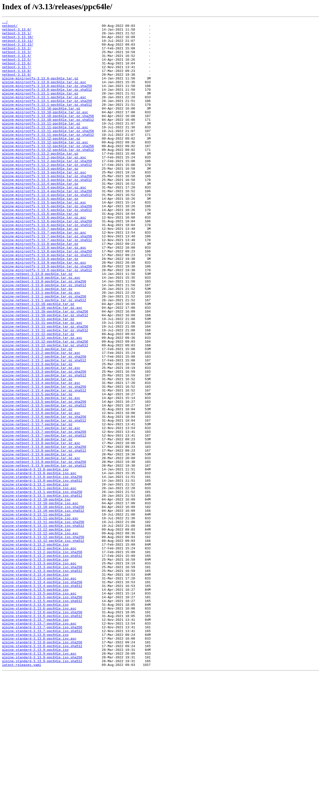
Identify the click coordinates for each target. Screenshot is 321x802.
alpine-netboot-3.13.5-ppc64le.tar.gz (37, 469)
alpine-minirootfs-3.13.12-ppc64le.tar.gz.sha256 (48, 171)
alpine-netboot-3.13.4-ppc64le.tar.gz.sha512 (44, 464)
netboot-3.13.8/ (16, 81)
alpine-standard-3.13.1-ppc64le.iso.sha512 (42, 591)
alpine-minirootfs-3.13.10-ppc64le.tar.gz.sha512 (48, 140)
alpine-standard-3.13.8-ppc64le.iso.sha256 (42, 767)
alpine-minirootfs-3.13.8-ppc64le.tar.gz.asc (44, 293)
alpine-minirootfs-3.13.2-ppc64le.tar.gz (40, 180)
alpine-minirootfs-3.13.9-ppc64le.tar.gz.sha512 (47, 320)
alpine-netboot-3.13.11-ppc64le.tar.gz (38, 379)
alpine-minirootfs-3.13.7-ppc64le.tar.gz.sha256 (47, 279)
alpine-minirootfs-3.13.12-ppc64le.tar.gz (41, 162)
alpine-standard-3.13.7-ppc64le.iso (35, 740)
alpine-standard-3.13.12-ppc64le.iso (36, 631)
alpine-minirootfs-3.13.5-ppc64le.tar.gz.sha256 (47, 243)
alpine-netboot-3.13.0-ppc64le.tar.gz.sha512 (44, 338)
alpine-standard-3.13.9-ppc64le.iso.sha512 (42, 789)
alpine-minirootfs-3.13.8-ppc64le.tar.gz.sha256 (47, 297)
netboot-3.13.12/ (17, 49)
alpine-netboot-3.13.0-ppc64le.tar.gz (37, 325)
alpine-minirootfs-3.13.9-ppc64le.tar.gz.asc (44, 311)
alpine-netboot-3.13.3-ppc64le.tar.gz (37, 433)
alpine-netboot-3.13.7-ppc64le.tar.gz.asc (41, 510)
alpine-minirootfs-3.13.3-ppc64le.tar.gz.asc (44, 203)
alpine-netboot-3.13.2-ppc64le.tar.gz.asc (41, 419)
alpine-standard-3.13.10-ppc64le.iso (36, 595)
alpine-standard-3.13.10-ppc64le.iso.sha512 (43, 609)
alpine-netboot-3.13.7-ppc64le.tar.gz (37, 505)
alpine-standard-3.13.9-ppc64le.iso (35, 776)
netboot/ (10, 27)
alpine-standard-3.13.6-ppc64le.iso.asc (39, 726)
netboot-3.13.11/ (17, 45)
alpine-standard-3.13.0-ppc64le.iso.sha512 (42, 573)
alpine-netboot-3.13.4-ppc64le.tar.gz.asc (41, 455)
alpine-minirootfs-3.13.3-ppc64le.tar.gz (40, 198)
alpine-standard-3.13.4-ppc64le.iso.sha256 (42, 694)
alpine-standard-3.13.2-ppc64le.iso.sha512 (42, 663)
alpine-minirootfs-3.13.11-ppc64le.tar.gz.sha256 (48, 153)
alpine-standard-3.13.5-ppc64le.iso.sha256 (42, 713)
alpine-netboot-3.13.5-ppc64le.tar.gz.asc (41, 473)
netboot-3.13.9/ (16, 85)
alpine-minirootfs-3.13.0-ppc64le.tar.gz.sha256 (47, 99)
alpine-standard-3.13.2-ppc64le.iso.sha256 (42, 658)
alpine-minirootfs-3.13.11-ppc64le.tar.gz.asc (45, 149)
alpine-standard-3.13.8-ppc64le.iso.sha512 (42, 771)
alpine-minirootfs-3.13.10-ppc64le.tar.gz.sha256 (48, 135)
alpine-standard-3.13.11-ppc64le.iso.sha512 (43, 627)
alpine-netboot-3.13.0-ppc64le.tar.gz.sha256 (44, 334)
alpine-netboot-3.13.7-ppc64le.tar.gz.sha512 (44, 519)
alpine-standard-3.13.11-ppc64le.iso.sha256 (43, 622)
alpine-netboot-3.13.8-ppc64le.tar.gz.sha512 (44, 537)
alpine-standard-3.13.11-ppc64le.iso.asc (40, 618)
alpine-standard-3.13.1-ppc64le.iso (35, 577)
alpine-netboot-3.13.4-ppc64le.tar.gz (37, 451)
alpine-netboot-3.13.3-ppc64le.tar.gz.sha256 (44, 442)
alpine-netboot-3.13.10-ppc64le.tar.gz (38, 361)
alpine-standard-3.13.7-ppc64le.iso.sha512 (42, 753)
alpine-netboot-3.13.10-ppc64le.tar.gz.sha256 (45, 370)
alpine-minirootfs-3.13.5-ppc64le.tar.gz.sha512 (47, 248)
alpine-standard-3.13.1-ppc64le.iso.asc (39, 582)
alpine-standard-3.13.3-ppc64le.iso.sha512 (42, 681)
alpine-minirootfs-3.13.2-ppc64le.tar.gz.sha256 (47, 189)
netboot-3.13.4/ (16, 63)
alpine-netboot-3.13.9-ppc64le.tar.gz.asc (41, 546)
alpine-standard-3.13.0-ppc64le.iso (35, 559)
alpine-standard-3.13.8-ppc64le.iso (35, 758)
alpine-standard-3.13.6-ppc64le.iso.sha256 (42, 731)
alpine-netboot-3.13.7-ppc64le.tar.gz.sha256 (44, 514)
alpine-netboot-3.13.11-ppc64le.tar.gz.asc (42, 383)
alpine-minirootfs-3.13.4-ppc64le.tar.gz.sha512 (47, 230)
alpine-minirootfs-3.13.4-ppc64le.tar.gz (40, 216)
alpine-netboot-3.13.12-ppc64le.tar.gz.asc (42, 401)
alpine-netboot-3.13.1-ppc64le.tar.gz (37, 343)
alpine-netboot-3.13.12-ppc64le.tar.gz (38, 397)
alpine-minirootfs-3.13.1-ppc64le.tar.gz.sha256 (47, 117)
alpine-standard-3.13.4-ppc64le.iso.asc (39, 690)
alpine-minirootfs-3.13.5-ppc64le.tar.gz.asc (44, 239)
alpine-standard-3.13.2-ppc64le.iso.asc (39, 654)
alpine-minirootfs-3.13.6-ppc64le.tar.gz (40, 252)
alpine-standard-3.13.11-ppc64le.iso (36, 613)
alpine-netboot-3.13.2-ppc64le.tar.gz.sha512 (44, 428)
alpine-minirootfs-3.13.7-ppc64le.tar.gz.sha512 (47, 284)
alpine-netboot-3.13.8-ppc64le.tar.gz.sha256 (44, 532)
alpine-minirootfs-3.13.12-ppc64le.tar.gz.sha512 (48, 176)
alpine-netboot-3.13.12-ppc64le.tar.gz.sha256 (45, 406)
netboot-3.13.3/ (16, 58)
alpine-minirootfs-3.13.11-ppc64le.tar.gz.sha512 (48, 158)
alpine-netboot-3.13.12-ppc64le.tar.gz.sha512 (45, 410)
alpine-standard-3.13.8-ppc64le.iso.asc (39, 762)
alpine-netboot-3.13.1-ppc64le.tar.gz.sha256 (44, 352)
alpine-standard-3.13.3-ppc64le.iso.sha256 (42, 676)
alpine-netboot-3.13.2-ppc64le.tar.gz (37, 415)
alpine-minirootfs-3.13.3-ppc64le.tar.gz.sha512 (47, 212)
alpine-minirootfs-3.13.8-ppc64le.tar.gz (40, 288)
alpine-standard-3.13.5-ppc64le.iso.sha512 (42, 717)
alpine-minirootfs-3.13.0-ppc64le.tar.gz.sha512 (47, 104)
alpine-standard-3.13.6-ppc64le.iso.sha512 (42, 735)
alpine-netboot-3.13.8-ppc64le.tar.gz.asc (41, 528)
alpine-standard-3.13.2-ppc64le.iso (35, 649)
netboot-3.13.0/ (16, 31)
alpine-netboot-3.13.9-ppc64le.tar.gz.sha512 (44, 555)
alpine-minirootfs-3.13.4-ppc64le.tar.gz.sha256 (47, 225)
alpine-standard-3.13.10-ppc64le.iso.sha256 (43, 604)
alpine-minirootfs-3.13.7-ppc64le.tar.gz (40, 270)
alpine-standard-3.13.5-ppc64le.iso (35, 703)
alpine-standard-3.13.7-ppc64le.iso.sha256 (42, 749)
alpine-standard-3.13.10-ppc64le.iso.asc (40, 600)
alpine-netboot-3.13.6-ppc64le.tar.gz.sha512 (44, 500)
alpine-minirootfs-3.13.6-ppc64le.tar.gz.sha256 (47, 261)
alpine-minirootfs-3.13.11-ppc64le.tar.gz (41, 144)
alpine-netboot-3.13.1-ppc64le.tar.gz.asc (41, 347)
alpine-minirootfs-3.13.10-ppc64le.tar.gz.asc (45, 131)
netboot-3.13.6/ (16, 72)
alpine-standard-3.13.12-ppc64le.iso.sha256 (43, 640)
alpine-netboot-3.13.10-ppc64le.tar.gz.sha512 (45, 374)
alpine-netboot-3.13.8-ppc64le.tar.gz (37, 523)
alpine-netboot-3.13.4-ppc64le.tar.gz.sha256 (44, 460)
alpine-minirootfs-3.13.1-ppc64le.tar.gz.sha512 (47, 122)
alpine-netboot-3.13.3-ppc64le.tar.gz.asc (41, 437)
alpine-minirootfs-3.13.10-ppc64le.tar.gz (41, 126)
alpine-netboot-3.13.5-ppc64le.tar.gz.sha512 (44, 482)
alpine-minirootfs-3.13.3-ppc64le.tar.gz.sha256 (47, 207)
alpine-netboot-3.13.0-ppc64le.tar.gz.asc (41, 329)
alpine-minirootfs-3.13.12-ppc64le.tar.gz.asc (45, 167)
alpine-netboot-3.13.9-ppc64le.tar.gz (37, 541)
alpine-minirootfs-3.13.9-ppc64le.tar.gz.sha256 (47, 316)
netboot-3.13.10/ (17, 40)
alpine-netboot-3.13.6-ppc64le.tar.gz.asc (41, 491)
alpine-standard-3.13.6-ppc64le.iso (35, 722)
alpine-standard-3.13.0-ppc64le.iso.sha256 (42, 568)
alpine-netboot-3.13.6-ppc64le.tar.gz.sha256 (44, 496)
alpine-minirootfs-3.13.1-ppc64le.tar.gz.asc (44, 113)
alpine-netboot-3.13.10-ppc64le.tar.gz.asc (42, 365)
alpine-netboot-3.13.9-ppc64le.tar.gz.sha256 (44, 550)
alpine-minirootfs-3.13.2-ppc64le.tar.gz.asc (44, 185)
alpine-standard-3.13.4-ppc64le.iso (35, 685)
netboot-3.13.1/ (16, 36)
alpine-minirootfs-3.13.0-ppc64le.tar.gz (40, 90)
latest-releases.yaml (21, 794)
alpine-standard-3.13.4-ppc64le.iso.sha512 (42, 699)
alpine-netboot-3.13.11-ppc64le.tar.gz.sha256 (45, 388)
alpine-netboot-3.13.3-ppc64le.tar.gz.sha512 (44, 446)
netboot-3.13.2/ (16, 54)
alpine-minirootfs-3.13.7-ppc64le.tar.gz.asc (44, 275)
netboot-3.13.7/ (16, 76)
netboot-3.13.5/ (16, 67)
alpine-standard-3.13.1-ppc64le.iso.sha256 (42, 586)
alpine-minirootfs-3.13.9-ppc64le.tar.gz (40, 307)
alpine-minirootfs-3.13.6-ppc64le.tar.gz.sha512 (47, 266)
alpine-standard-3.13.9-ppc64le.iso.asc (39, 780)
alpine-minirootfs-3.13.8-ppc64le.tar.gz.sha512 (47, 302)
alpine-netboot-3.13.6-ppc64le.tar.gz (37, 487)
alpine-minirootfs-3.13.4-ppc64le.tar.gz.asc (44, 221)
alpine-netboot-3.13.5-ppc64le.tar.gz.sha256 (44, 478)
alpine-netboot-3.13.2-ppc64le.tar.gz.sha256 (44, 424)
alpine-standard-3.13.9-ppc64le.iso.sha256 (42, 785)
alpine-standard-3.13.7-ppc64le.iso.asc (39, 744)
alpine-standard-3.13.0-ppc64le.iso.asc (39, 564)
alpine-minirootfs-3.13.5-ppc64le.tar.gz (40, 234)
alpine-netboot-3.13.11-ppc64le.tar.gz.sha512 (45, 392)
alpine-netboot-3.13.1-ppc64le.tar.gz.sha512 (44, 356)
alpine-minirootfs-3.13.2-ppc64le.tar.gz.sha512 (47, 194)
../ (5, 22)
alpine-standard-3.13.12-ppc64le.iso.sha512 (43, 645)
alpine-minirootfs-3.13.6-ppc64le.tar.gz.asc (44, 257)
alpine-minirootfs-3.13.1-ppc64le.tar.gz (40, 108)
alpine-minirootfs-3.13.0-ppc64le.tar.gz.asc (44, 94)
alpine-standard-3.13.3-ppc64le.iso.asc (39, 672)
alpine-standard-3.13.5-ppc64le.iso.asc (39, 708)
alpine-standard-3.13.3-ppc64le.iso (35, 667)
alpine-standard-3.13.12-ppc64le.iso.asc (40, 636)
